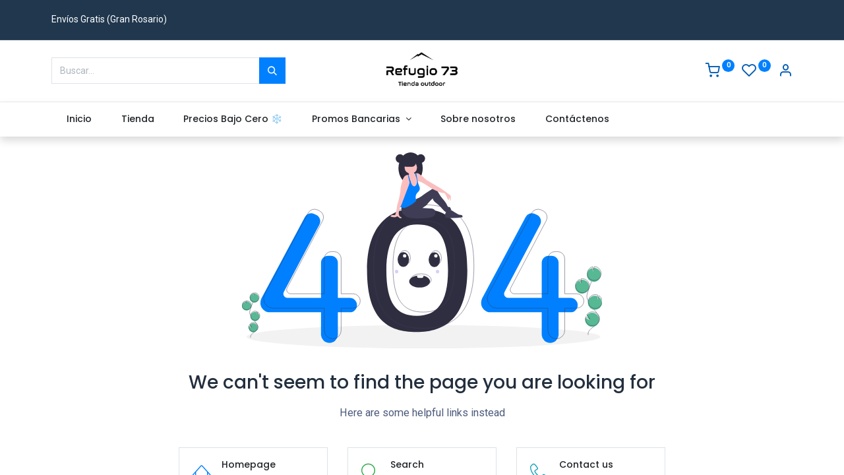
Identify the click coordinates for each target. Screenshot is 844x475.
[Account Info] (785, 72)
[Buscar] (272, 70)
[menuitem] (78, 119)
